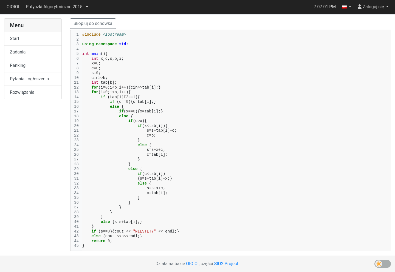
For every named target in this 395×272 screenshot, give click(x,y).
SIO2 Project (226, 263)
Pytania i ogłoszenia (29, 78)
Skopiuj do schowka (93, 23)
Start (14, 38)
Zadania (18, 52)
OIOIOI (13, 6)
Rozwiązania (22, 92)
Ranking (18, 65)
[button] (56, 7)
